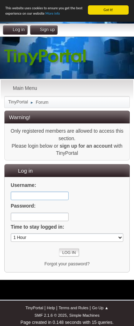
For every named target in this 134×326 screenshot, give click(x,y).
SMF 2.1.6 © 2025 (50, 315)
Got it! (108, 9)
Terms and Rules (73, 308)
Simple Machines (84, 315)
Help (51, 308)
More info (52, 13)
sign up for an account (86, 146)
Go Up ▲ (100, 308)
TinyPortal (34, 308)
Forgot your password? (67, 263)
